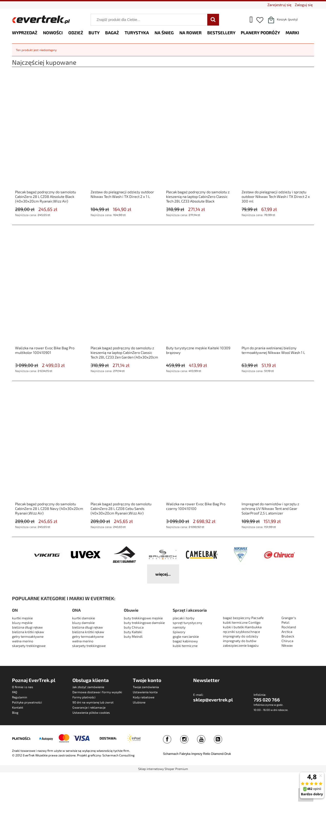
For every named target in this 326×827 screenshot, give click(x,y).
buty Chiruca (134, 627)
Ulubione (139, 702)
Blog (15, 712)
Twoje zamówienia (146, 687)
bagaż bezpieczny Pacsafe (243, 618)
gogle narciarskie (186, 636)
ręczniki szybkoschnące (241, 632)
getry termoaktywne (28, 636)
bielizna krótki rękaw (28, 632)
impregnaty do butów (239, 641)
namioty (179, 627)
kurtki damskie (83, 618)
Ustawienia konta (145, 692)
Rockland (288, 627)
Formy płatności (83, 697)
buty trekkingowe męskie (143, 618)
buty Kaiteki (133, 632)
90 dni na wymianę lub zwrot (93, 702)
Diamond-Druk (221, 754)
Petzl (285, 622)
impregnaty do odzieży (240, 636)
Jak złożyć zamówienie (88, 687)
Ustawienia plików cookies (91, 712)
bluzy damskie (83, 623)
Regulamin (19, 697)
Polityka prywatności (27, 702)
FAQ (14, 692)
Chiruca (287, 641)
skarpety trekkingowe (29, 646)
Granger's (288, 618)
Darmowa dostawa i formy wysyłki (97, 692)
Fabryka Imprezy (190, 754)
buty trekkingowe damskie (144, 623)
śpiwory (179, 632)
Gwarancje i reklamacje (88, 707)
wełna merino (22, 641)
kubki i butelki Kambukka (242, 627)
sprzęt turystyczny (187, 623)
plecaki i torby (183, 618)
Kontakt (17, 707)
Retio (206, 754)
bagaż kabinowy (185, 641)
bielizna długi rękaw (27, 627)
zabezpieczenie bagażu (241, 645)
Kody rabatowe (143, 697)
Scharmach (171, 754)
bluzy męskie (22, 623)
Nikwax (287, 645)
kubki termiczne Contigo (241, 622)
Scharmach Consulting (118, 755)
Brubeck (287, 636)
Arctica (286, 632)
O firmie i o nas (22, 687)
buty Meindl (133, 636)
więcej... (163, 574)
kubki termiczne (185, 646)
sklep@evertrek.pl (213, 699)
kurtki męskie (22, 618)
